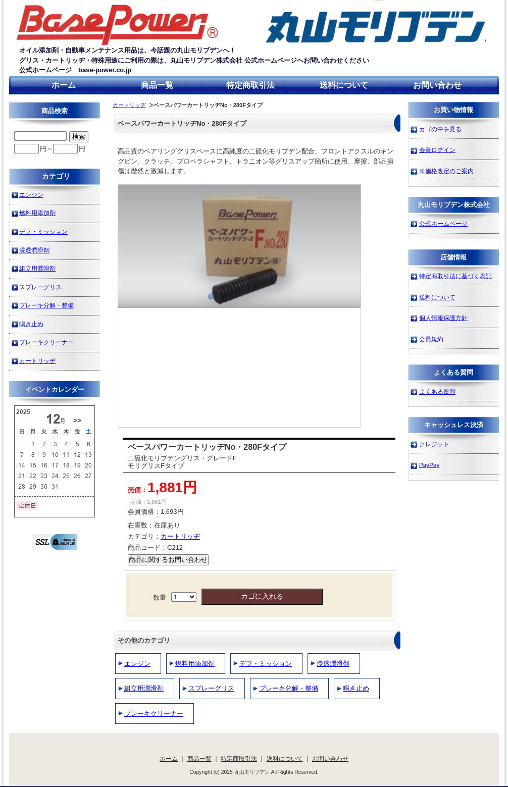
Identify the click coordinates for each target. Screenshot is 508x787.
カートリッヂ (129, 105)
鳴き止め (356, 688)
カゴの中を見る (440, 129)
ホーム (64, 85)
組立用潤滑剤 (144, 688)
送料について (344, 85)
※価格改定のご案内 (446, 171)
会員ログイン (437, 149)
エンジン (137, 663)
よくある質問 (437, 391)
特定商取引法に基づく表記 (455, 276)
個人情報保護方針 (443, 317)
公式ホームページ (443, 223)
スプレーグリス (211, 688)
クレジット (434, 444)
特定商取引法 (250, 85)
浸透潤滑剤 (333, 663)
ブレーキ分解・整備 (288, 688)
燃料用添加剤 (195, 663)
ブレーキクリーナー (153, 713)
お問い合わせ (437, 85)
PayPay (429, 464)
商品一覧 (157, 85)
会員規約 (431, 339)
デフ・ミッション (265, 663)
